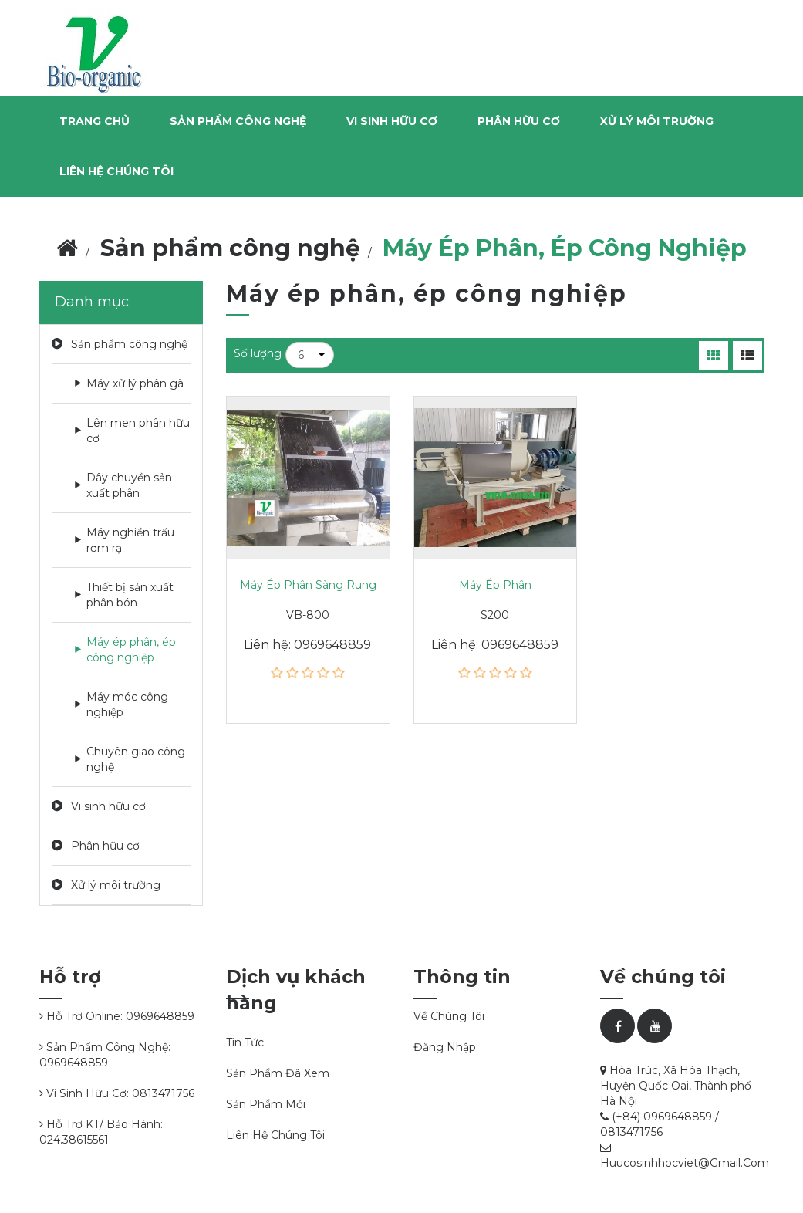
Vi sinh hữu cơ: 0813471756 (116, 1093)
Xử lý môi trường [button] (657, 121)
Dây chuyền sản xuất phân (129, 485)
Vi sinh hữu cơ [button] (391, 121)
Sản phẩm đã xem (277, 1073)
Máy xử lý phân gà (135, 383)
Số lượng (258, 353)
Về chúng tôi (448, 1016)
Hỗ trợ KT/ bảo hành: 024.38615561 (101, 1132)
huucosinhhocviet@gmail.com (684, 1163)
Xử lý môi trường (115, 885)
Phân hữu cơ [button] (518, 121)
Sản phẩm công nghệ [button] (238, 121)
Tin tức (245, 1042)
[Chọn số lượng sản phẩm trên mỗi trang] (309, 355)
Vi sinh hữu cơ (108, 806)
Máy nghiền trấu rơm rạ (130, 540)
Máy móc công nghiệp (127, 704)
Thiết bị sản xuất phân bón (130, 595)
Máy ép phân (495, 585)
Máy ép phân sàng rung (308, 585)
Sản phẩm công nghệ (129, 344)
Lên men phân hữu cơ (138, 430)
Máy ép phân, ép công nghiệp (131, 649)
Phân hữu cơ (105, 846)
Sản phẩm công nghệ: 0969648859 (104, 1054)
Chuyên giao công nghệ (135, 759)
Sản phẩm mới (265, 1104)
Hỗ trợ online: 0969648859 (116, 1016)
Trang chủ (94, 121)
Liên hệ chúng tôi (116, 171)
